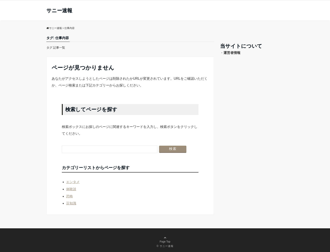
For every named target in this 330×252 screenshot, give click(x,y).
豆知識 (71, 203)
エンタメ (73, 182)
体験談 (71, 189)
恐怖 (69, 196)
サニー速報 (59, 10)
